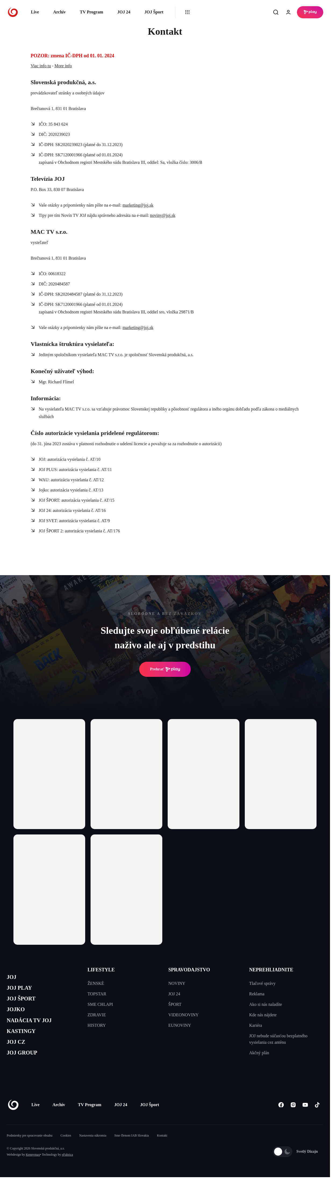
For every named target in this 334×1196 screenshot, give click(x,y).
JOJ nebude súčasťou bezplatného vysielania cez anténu (278, 1039)
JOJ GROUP (26, 1067)
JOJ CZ (18, 1054)
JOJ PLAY (22, 990)
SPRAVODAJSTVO (189, 969)
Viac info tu (41, 65)
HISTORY (97, 1025)
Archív (59, 12)
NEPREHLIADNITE (271, 969)
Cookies (65, 1151)
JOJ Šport (153, 12)
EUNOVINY (179, 1025)
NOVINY (176, 983)
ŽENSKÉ (96, 983)
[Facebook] (281, 1120)
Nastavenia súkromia (92, 1151)
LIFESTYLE (101, 969)
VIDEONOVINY (183, 1015)
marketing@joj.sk (138, 205)
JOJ (13, 978)
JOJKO (18, 1016)
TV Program (91, 12)
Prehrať (165, 669)
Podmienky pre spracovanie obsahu (29, 1151)
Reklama (256, 994)
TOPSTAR (97, 994)
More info (63, 65)
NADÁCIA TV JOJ (34, 1029)
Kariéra (255, 1025)
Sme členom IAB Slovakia (131, 1151)
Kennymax (33, 1170)
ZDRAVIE (97, 1015)
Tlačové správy (262, 983)
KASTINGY (24, 1041)
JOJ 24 (123, 12)
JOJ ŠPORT (24, 1003)
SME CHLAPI (100, 1004)
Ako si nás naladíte (265, 1004)
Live (35, 12)
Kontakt (162, 1151)
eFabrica (67, 1170)
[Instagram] (293, 1120)
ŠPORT (175, 1004)
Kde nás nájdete (262, 1015)
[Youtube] (305, 1120)
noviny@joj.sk (162, 215)
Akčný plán (259, 1052)
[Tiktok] (317, 1120)
